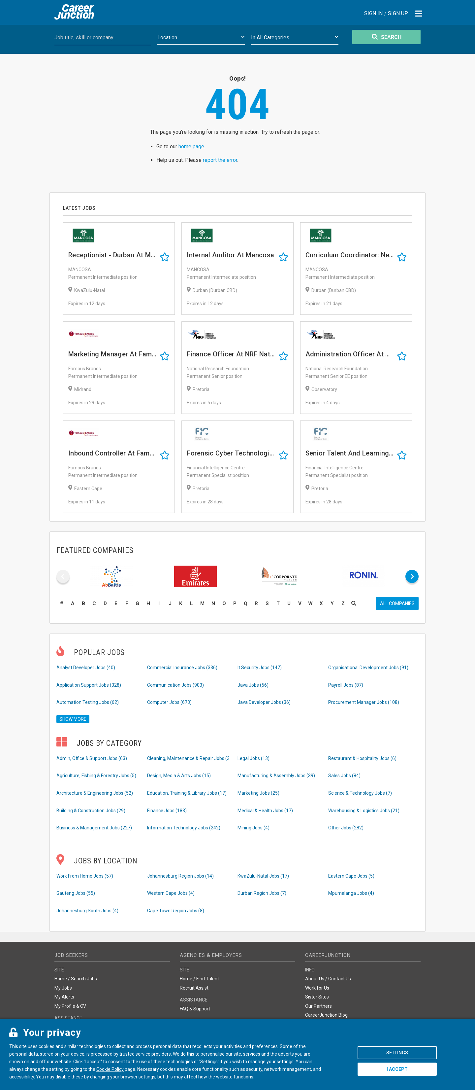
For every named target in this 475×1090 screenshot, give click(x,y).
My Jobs (63, 988)
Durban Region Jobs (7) (262, 893)
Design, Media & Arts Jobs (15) (179, 775)
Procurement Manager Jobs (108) (363, 702)
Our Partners (318, 1006)
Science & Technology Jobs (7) (360, 793)
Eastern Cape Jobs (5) (351, 876)
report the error (220, 160)
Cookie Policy (110, 1069)
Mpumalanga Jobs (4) (351, 893)
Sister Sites (317, 996)
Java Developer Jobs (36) (264, 702)
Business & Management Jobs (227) (94, 827)
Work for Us (317, 988)
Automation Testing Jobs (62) (87, 702)
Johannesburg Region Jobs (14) (180, 876)
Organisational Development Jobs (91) (368, 667)
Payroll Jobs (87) (345, 685)
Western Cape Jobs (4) (171, 893)
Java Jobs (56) (253, 685)
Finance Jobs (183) (167, 810)
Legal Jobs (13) (253, 758)
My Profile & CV (70, 1006)
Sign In (373, 14)
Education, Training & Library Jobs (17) (187, 793)
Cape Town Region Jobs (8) (175, 910)
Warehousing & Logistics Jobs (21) (363, 810)
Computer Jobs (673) (169, 702)
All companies (397, 603)
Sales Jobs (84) (344, 775)
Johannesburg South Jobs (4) (87, 910)
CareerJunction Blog (326, 1015)
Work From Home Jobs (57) (84, 876)
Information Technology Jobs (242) (183, 827)
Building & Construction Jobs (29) (90, 810)
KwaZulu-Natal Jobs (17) (263, 876)
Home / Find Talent (199, 978)
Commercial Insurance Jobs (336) (182, 667)
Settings (397, 1052)
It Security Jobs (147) (260, 667)
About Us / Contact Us (328, 978)
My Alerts (64, 996)
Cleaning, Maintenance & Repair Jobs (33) (190, 758)
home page (191, 146)
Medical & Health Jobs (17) (265, 810)
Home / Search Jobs (75, 978)
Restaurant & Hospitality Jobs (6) (362, 758)
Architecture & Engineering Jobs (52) (94, 793)
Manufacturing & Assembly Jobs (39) (276, 775)
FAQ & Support (195, 1008)
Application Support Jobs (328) (88, 685)
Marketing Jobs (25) (258, 793)
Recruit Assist (194, 988)
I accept (397, 1069)
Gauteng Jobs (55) (75, 893)
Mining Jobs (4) (253, 827)
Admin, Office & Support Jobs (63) (91, 758)
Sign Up (398, 14)
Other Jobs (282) (346, 827)
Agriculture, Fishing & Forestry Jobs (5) (96, 775)
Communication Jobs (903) (175, 685)
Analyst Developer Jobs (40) (85, 667)
